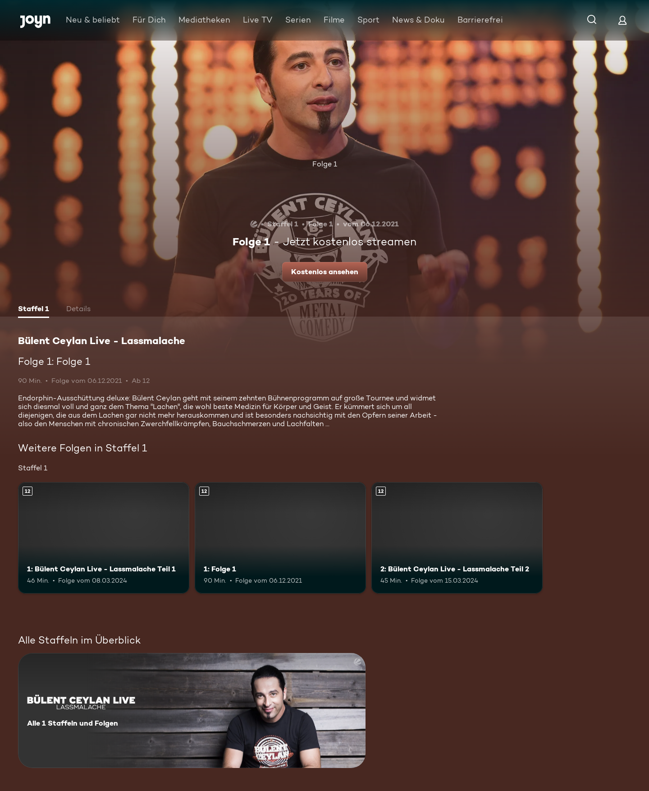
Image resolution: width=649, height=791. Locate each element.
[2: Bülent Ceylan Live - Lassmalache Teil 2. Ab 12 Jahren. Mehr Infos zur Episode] (457, 537)
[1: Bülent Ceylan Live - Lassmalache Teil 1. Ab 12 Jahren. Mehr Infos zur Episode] (103, 537)
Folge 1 (324, 164)
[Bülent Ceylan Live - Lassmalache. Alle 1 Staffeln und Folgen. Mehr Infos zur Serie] (192, 710)
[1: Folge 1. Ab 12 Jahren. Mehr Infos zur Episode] (280, 537)
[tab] (33, 310)
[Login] (622, 20)
